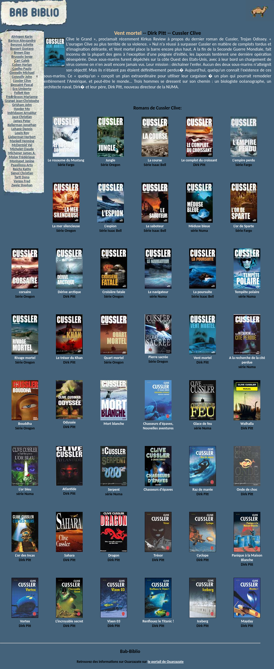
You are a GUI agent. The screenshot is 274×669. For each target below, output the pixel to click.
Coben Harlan (22, 65)
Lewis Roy (22, 133)
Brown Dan (22, 53)
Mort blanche (113, 421)
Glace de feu (202, 421)
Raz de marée (202, 487)
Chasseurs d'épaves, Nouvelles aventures (158, 423)
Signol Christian (22, 173)
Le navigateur (158, 289)
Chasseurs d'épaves (158, 487)
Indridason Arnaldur (21, 113)
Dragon (113, 553)
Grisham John (22, 105)
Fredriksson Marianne (22, 97)
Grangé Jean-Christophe (22, 101)
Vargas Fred (22, 181)
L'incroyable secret (69, 618)
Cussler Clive (22, 81)
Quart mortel (113, 355)
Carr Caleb (21, 61)
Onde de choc (247, 487)
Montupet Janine (22, 161)
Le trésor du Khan (69, 355)
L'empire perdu (243, 157)
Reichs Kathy (22, 169)
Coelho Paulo (22, 69)
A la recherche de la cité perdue (247, 358)
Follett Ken (22, 93)
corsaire (25, 289)
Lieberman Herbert (22, 137)
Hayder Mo (22, 109)
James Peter (22, 121)
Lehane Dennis (21, 129)
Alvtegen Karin (22, 37)
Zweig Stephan (22, 185)
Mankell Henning (22, 141)
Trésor (158, 553)
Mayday (247, 618)
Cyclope (202, 553)
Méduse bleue (199, 223)
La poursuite (202, 289)
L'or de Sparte (243, 223)
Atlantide (69, 486)
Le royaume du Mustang (66, 157)
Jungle (110, 157)
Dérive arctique (69, 289)
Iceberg (202, 618)
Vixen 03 (113, 618)
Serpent (113, 487)
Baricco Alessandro (22, 41)
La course (155, 157)
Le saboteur (155, 223)
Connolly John (22, 77)
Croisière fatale (113, 289)
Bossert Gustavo (21, 49)
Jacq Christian (22, 117)
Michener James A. (22, 153)
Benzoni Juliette (21, 45)
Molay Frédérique (22, 157)
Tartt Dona (22, 177)
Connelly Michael (21, 73)
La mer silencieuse (66, 223)
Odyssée (69, 420)
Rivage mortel (25, 355)
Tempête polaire (247, 289)
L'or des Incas (25, 553)
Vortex (25, 618)
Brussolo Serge (21, 57)
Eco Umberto (22, 89)
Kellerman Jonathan (21, 125)
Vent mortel (128, 32)
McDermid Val (22, 145)
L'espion (110, 223)
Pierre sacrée (158, 354)
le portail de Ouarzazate (166, 661)
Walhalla (247, 421)
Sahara (69, 553)
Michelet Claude (22, 149)
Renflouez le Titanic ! (158, 618)
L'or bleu (25, 487)
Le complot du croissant (199, 157)
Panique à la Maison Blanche (247, 555)
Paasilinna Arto (22, 165)
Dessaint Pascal (22, 85)
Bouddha (25, 421)
